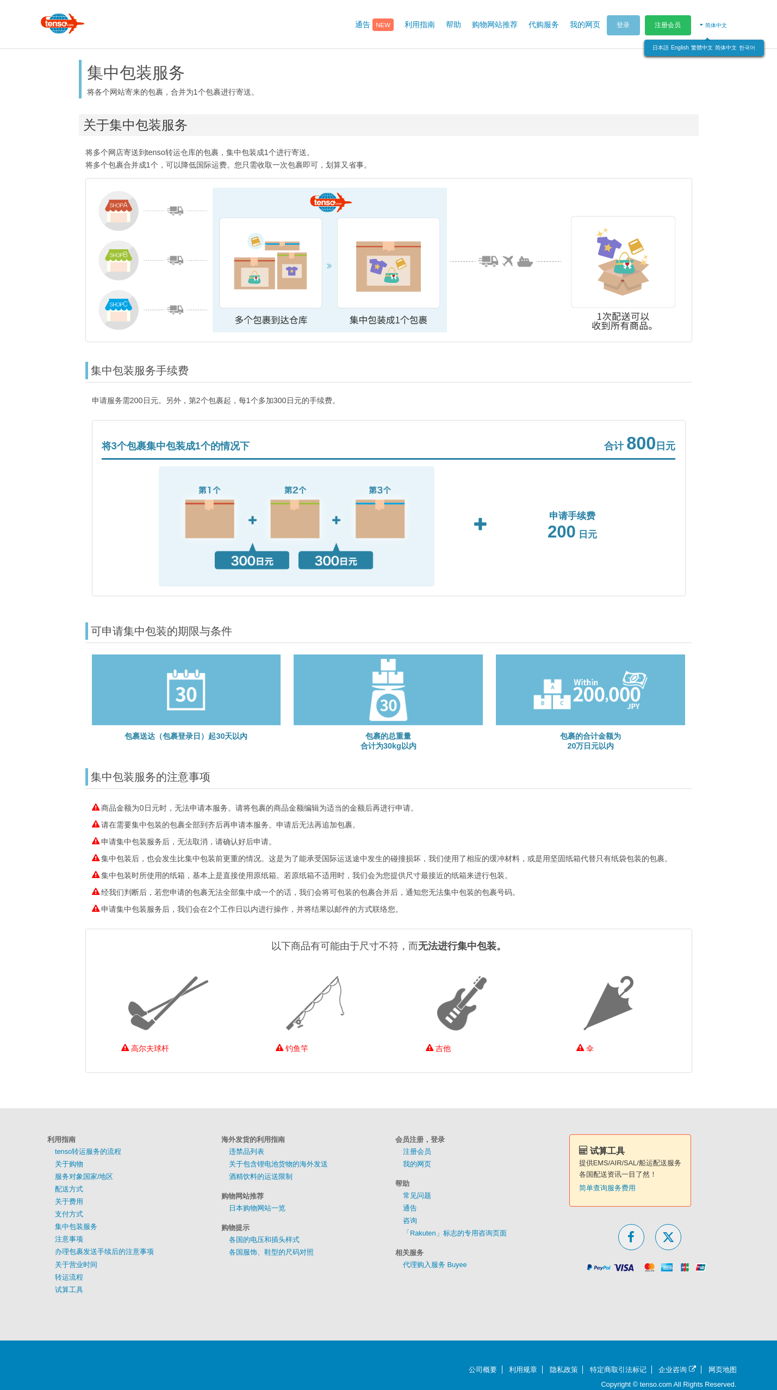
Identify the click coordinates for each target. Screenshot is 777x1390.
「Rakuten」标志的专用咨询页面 (455, 1233)
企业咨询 (677, 1370)
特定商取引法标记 (618, 1370)
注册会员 (668, 25)
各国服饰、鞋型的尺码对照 (271, 1252)
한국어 (747, 48)
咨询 (410, 1220)
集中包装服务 (76, 1226)
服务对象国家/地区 (84, 1176)
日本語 (660, 48)
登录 (623, 25)
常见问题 (417, 1195)
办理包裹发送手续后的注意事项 (104, 1251)
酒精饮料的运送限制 (261, 1176)
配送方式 (69, 1189)
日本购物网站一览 (257, 1208)
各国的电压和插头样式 (264, 1239)
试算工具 (69, 1290)
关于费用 (69, 1201)
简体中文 (726, 48)
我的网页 (417, 1164)
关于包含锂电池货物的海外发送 (278, 1164)
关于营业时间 (76, 1265)
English (680, 48)
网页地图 (722, 1370)
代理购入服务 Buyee (435, 1265)
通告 (410, 1208)
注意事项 (69, 1239)
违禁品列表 (246, 1151)
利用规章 (523, 1370)
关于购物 (69, 1164)
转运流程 (69, 1277)
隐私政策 (564, 1370)
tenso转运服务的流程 (88, 1151)
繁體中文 (702, 48)
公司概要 (483, 1370)
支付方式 (69, 1214)
